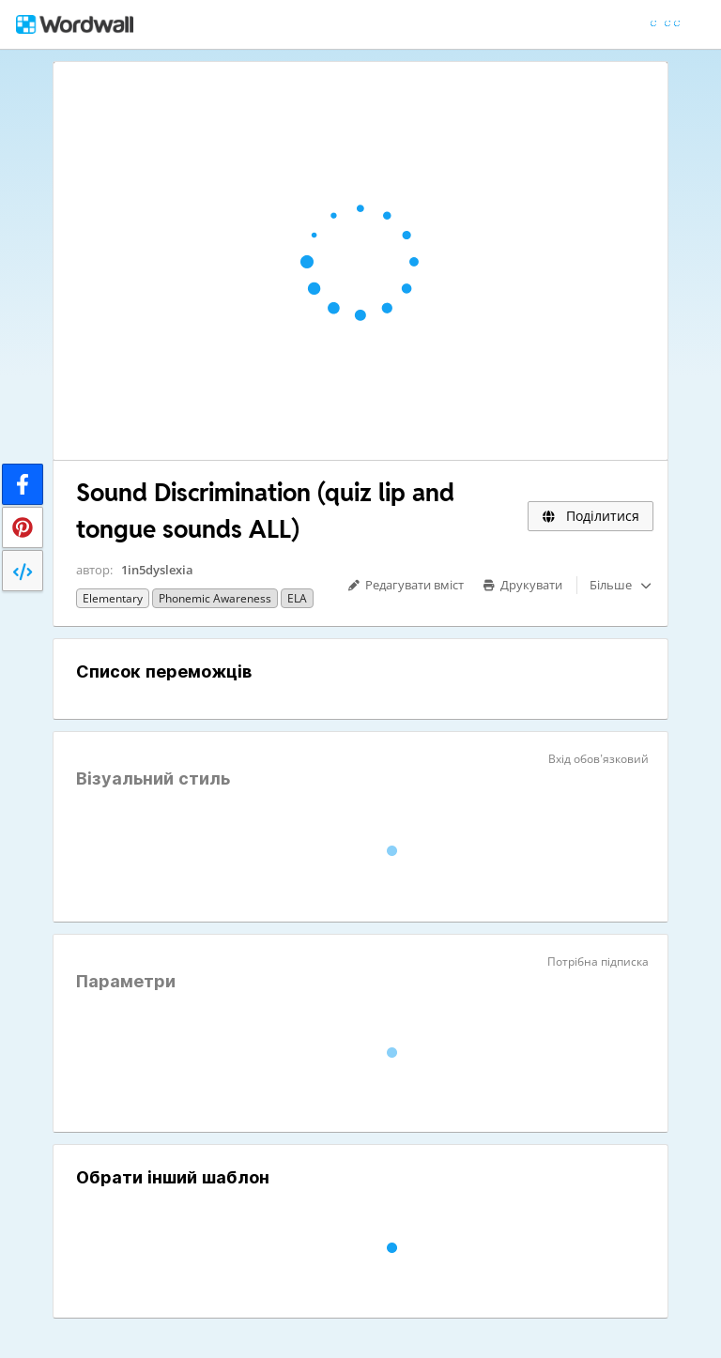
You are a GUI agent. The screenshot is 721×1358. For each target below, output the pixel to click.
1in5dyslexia (157, 569)
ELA (297, 598)
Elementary (113, 598)
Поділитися (590, 516)
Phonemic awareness (215, 598)
